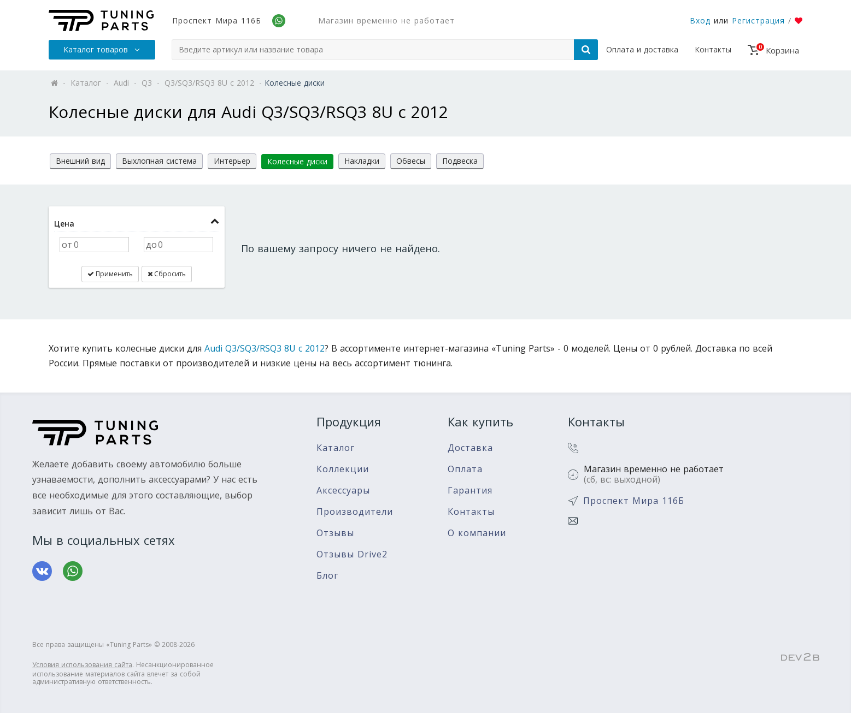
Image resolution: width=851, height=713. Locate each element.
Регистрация (758, 20)
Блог (327, 576)
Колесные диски (297, 161)
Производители (354, 512)
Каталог (335, 448)
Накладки (361, 161)
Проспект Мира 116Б (216, 20)
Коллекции (342, 469)
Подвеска (460, 161)
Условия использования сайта (82, 664)
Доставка (470, 448)
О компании (477, 533)
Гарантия (470, 490)
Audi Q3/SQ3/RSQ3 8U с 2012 (264, 348)
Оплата (465, 469)
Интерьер (232, 161)
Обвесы (410, 161)
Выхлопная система (159, 161)
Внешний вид (80, 161)
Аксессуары (343, 490)
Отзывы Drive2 (352, 554)
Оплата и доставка (642, 49)
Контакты (713, 49)
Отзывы (335, 533)
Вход (700, 20)
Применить (110, 273)
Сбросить (167, 273)
